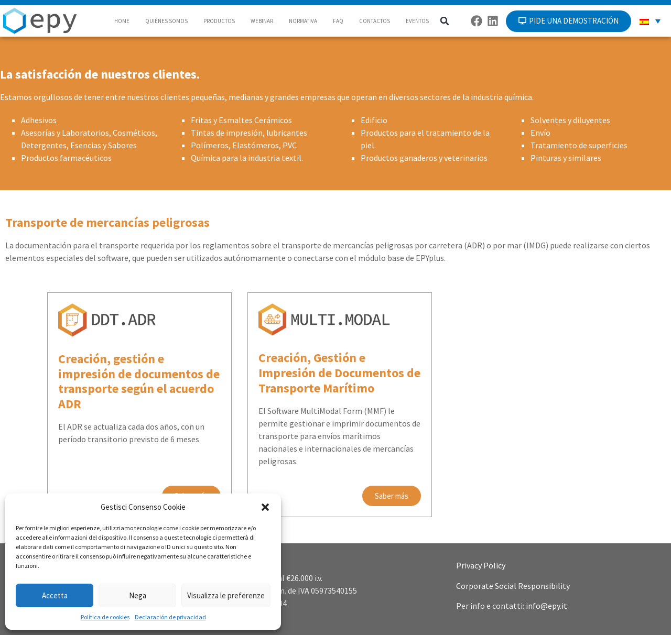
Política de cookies (105, 617)
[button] (265, 507)
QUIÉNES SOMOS (166, 21)
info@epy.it (546, 605)
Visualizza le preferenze (226, 595)
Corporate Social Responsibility (513, 586)
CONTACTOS (374, 21)
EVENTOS (417, 21)
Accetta (55, 595)
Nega (137, 595)
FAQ (338, 21)
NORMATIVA (303, 21)
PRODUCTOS (219, 21)
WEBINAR (262, 21)
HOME (121, 21)
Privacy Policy (480, 565)
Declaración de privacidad (170, 617)
